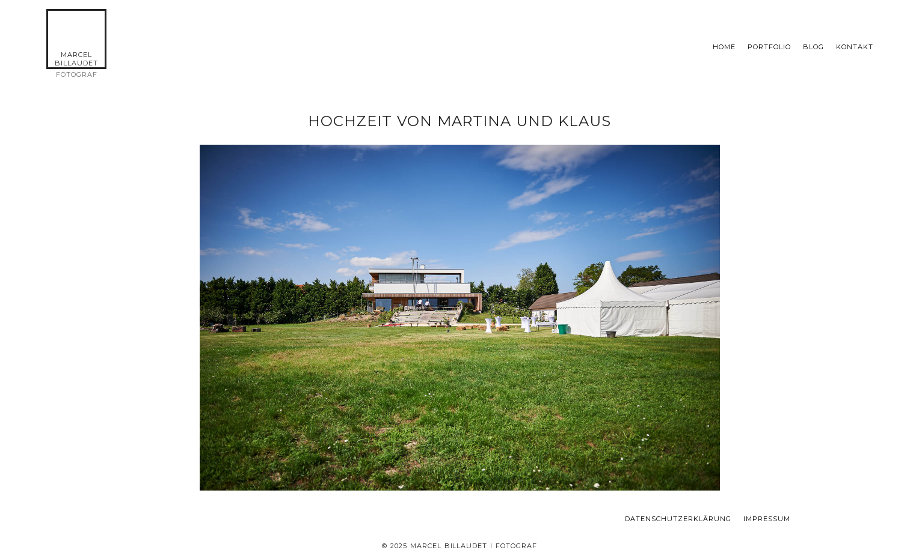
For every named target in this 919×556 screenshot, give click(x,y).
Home (724, 47)
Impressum (766, 519)
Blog (813, 47)
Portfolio (769, 47)
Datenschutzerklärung (678, 519)
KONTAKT (854, 47)
